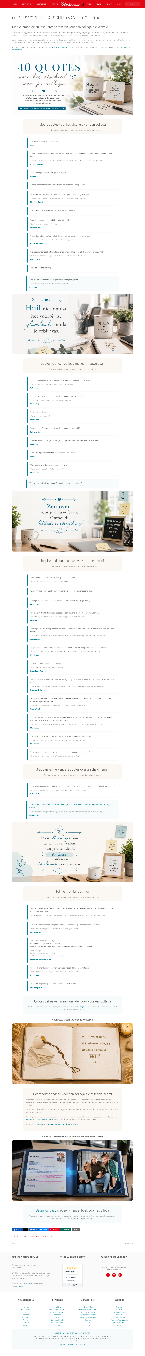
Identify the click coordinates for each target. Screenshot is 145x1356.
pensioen (15, 1236)
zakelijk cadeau (46, 1236)
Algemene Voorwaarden (119, 1320)
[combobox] (132, 4)
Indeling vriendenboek (88, 1317)
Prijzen (90, 4)
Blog (99, 4)
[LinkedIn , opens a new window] (34, 1229)
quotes (25, 1236)
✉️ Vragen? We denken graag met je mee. (72, 1344)
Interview (119, 1310)
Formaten (25, 1317)
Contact (108, 4)
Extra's (25, 1312)
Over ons (119, 1307)
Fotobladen (26, 1315)
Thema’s (26, 1307)
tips (21, 1236)
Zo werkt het (27, 4)
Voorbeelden (42, 4)
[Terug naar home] (72, 4)
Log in (119, 4)
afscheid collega (34, 1236)
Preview (25, 1320)
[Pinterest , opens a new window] (54, 1229)
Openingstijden (119, 1317)
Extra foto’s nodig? (56, 1323)
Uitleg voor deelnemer (57, 1310)
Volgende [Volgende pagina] (129, 1243)
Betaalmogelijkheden (56, 1320)
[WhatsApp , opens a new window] (65, 1229)
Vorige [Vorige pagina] (15, 1243)
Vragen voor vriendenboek (88, 1315)
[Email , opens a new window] (76, 1229)
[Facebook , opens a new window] (17, 1229)
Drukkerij (119, 1315)
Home (15, 4)
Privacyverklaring (119, 1323)
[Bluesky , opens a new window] (44, 1229)
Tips (88, 1323)
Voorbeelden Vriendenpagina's (88, 1310)
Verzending (57, 1315)
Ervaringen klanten (119, 1312)
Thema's (55, 4)
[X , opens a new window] (25, 1229)
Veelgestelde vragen (57, 1312)
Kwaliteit (26, 1323)
